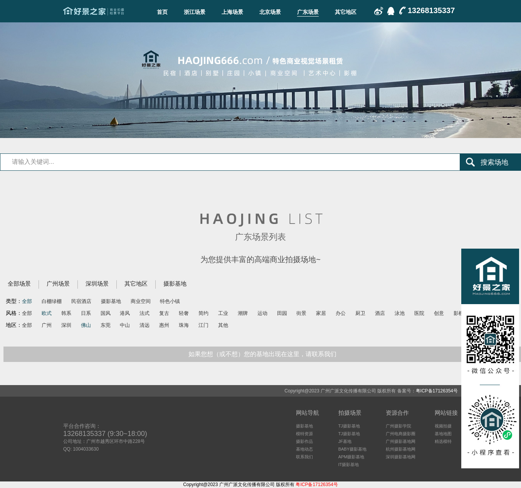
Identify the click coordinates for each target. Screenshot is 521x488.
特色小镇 (170, 301)
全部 (27, 301)
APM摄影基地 (351, 456)
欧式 (47, 313)
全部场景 (19, 283)
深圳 (66, 325)
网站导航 (307, 412)
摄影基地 (175, 283)
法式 (144, 313)
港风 (125, 313)
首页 (162, 12)
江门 (203, 325)
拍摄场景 (349, 412)
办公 (341, 313)
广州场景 (58, 283)
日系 (86, 313)
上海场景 (232, 12)
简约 (203, 313)
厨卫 (360, 313)
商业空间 (141, 301)
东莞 (106, 325)
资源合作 (397, 412)
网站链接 (446, 412)
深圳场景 (97, 283)
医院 (419, 313)
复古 (164, 313)
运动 (262, 313)
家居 (321, 313)
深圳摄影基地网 (400, 456)
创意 (439, 313)
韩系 (66, 313)
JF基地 (344, 441)
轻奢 (184, 313)
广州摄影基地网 (400, 441)
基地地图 (443, 433)
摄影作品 (304, 441)
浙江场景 (194, 12)
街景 (301, 313)
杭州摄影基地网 (400, 449)
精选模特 (443, 441)
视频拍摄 (443, 426)
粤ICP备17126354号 (437, 391)
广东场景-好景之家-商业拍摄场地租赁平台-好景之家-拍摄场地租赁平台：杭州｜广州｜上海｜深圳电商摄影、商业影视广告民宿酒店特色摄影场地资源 (93, 11)
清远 (144, 325)
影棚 (459, 313)
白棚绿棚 (52, 301)
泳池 (400, 313)
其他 (223, 325)
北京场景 (270, 12)
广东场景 (308, 12)
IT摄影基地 (348, 464)
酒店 (380, 313)
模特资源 (304, 433)
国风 (106, 313)
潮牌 (243, 313)
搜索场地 (494, 162)
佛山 (86, 325)
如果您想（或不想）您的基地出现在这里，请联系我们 (262, 354)
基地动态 (304, 449)
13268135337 (431, 10)
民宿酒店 (81, 301)
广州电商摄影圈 (400, 433)
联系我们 (304, 456)
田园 (282, 313)
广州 (47, 325)
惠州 (164, 325)
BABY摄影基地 (352, 449)
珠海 (184, 325)
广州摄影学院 (398, 426)
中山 (125, 325)
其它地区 (345, 12)
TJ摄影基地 (349, 426)
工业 (223, 313)
